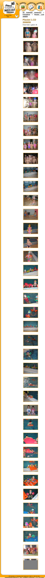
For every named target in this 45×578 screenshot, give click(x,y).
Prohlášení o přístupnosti (28, 577)
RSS (21, 577)
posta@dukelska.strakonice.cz (12, 577)
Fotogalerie (26, 14)
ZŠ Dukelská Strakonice (32, 12)
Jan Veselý (41, 577)
